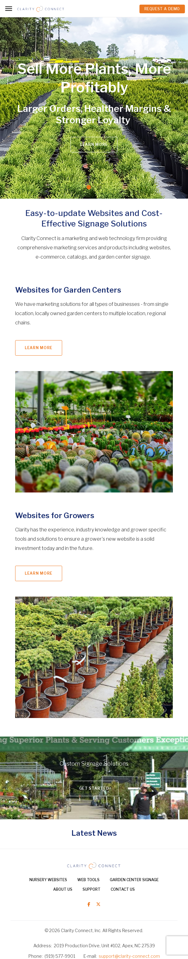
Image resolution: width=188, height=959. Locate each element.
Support (91, 889)
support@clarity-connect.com (129, 956)
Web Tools (88, 879)
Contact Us (123, 889)
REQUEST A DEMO (162, 8)
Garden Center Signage (134, 879)
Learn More (94, 144)
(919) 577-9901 (60, 956)
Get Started (94, 788)
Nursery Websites (48, 879)
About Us (62, 889)
